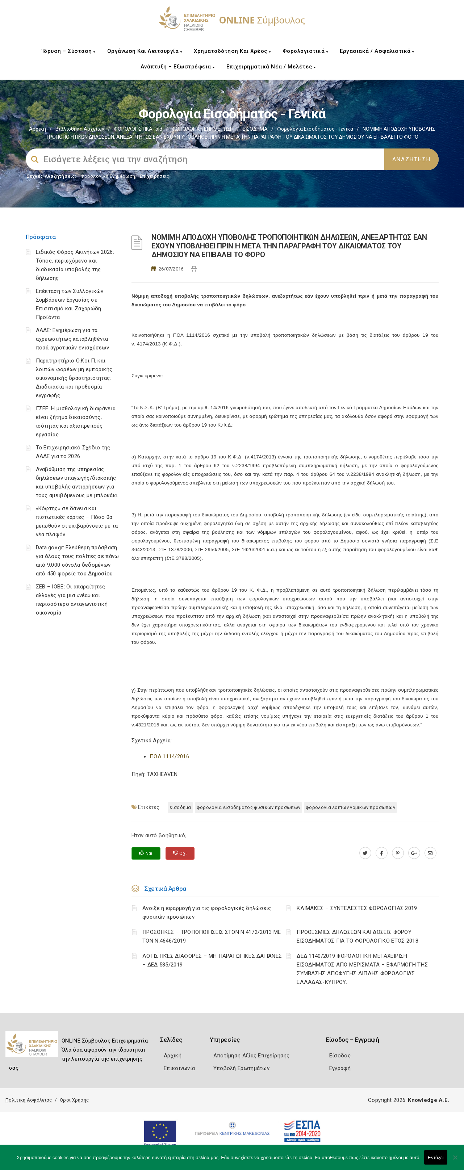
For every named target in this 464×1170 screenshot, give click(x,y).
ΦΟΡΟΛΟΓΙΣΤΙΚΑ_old (138, 129)
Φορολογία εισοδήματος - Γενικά (315, 129)
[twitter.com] (365, 853)
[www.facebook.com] (381, 853)
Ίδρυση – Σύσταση (69, 51)
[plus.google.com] (414, 853)
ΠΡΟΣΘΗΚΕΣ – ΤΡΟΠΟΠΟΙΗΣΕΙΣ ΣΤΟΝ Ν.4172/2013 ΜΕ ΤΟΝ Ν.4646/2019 (211, 936)
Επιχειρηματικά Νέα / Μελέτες (271, 66)
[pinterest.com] (398, 853)
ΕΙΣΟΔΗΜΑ (255, 129)
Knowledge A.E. (428, 1100)
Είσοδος (340, 1055)
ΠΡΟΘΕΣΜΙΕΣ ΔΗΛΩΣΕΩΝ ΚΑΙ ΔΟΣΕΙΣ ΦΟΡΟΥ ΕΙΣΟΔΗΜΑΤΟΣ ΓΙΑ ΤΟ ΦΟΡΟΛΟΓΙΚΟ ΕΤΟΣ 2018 (357, 936)
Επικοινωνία (179, 1068)
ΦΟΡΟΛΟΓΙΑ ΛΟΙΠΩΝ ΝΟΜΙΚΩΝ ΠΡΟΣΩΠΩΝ (350, 807)
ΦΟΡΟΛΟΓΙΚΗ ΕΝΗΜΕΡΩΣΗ (202, 129)
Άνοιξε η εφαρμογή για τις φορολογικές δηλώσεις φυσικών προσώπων (206, 912)
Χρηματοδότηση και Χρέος (232, 51)
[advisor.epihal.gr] (430, 853)
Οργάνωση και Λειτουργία (145, 51)
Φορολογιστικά (306, 51)
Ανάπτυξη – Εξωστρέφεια (178, 66)
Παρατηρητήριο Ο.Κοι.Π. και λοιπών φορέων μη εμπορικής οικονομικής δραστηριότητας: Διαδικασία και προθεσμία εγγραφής (74, 378)
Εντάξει (436, 1157)
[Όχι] (455, 1161)
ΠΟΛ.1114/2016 (169, 756)
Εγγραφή (340, 1068)
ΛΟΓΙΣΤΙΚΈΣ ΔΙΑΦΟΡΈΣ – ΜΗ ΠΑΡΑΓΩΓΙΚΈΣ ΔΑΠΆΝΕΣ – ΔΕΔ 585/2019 (212, 960)
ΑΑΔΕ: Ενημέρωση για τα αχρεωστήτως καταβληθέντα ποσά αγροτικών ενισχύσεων (72, 339)
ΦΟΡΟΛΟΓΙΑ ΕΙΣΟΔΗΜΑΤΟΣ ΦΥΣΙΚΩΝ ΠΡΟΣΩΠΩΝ (248, 807)
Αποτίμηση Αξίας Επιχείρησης (251, 1055)
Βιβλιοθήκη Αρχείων (79, 129)
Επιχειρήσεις (155, 176)
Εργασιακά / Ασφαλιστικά (377, 51)
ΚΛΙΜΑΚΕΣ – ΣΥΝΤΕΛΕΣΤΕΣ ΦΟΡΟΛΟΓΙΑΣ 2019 (357, 908)
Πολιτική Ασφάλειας (28, 1100)
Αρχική (37, 129)
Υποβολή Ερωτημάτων (241, 1068)
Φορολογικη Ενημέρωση (107, 176)
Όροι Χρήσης (74, 1100)
